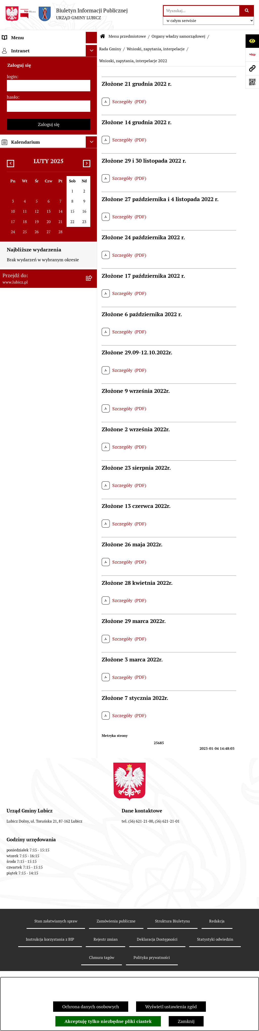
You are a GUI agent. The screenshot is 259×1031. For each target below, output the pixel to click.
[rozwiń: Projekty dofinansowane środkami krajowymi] (92, 672)
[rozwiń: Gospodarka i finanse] (92, 592)
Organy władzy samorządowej (178, 36)
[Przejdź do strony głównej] (66, 14)
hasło (12, 948)
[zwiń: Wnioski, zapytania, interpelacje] (92, 181)
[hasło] (48, 956)
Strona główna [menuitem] (17, 877)
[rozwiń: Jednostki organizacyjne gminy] (92, 694)
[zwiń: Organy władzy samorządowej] (92, 78)
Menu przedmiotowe (127, 36)
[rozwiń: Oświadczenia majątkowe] (92, 753)
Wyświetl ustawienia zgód (171, 1006)
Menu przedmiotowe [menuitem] (23, 49)
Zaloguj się (48, 975)
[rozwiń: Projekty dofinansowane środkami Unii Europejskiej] (92, 651)
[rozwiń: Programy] (92, 797)
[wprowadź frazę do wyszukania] (201, 10)
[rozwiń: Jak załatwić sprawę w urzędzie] (92, 498)
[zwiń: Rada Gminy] (92, 107)
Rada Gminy (110, 49)
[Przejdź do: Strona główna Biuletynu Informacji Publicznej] (102, 36)
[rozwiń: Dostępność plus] (92, 826)
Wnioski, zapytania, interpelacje (156, 49)
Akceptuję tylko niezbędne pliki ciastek (108, 1021)
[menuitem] (48, 63)
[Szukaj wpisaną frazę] (247, 10)
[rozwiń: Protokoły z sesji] (92, 166)
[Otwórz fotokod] (252, 82)
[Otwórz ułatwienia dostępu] (252, 41)
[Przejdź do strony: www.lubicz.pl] (252, 68)
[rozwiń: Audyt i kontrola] (92, 738)
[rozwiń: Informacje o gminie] (92, 63)
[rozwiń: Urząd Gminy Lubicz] (92, 484)
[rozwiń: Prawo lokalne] (92, 469)
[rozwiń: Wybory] (92, 454)
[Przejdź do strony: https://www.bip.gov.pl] (252, 54)
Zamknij (186, 1021)
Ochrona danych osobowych (90, 1006)
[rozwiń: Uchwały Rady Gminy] (92, 151)
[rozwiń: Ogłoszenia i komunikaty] (92, 723)
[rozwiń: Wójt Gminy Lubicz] (92, 93)
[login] (48, 936)
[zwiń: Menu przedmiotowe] (92, 49)
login (12, 927)
